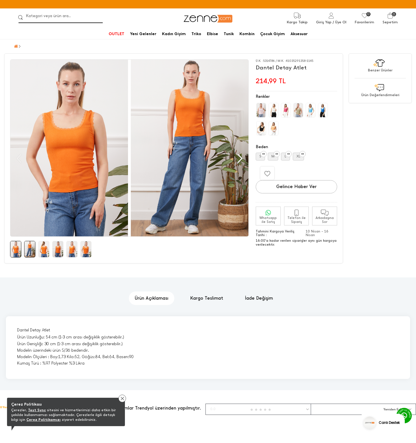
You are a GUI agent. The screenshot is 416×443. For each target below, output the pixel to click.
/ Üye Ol (339, 22)
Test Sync (37, 410)
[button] (239, 158)
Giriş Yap (324, 22)
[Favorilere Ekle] (267, 173)
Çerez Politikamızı (43, 419)
